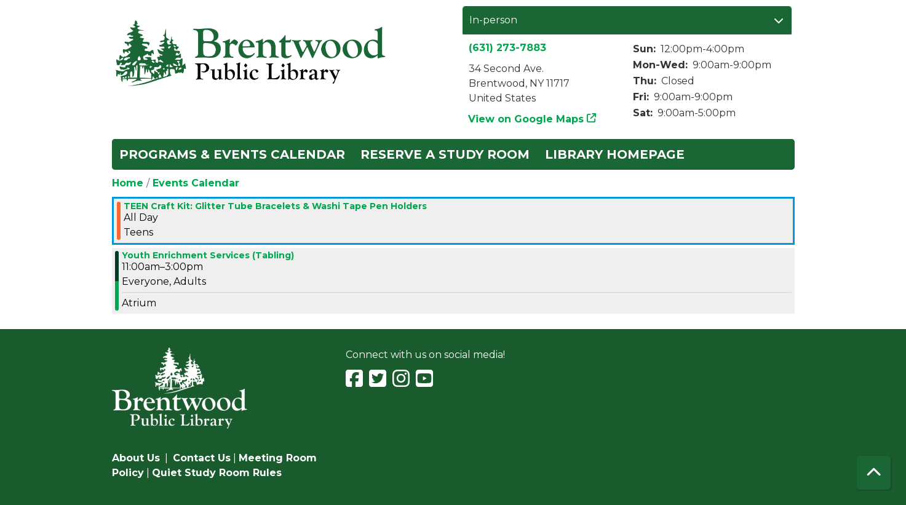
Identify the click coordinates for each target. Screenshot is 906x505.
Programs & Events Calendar (232, 154)
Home (127, 183)
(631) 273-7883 (507, 48)
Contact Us (202, 458)
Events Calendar (196, 183)
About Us (136, 458)
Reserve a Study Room (445, 154)
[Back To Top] (874, 473)
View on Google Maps (526, 119)
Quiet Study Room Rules (217, 473)
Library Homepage (615, 154)
